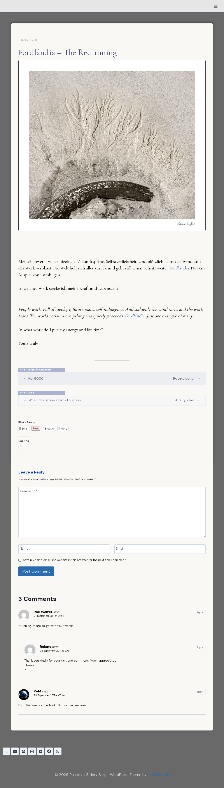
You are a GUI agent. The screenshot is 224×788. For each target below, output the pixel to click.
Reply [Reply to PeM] (199, 692)
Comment (28, 491)
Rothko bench (186, 378)
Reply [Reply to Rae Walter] (199, 612)
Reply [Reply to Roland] (199, 647)
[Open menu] (216, 6)
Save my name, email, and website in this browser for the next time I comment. (74, 560)
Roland (45, 646)
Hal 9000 (34, 378)
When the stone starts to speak (52, 400)
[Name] (64, 549)
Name (25, 548)
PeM (37, 691)
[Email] (160, 549)
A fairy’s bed (187, 400)
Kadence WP (158, 774)
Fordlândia (179, 268)
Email (121, 548)
